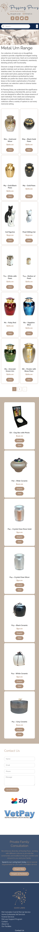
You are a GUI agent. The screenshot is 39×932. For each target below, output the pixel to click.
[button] (37, 26)
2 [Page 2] (19, 389)
